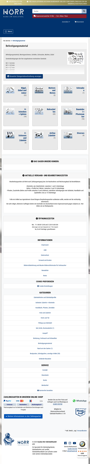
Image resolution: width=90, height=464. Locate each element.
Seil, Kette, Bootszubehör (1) (45, 328)
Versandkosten (82, 431)
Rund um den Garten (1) (45, 348)
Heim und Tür (45, 318)
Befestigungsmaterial (45, 343)
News (45, 276)
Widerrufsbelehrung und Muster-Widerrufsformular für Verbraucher (45, 265)
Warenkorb (45, 375)
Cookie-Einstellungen (45, 286)
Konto (45, 380)
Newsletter (45, 270)
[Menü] (86, 441)
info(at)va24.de (72, 451)
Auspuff (45, 333)
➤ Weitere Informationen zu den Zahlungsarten (23, 416)
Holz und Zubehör (45, 313)
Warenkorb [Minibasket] (79, 22)
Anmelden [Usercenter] (66, 22)
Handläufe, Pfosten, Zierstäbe (45, 308)
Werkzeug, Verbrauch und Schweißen (45, 338)
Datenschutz (45, 255)
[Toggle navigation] (8, 31)
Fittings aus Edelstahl (45, 323)
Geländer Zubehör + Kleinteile (45, 303)
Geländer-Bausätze (45, 359)
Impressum (45, 245)
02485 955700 (57, 404)
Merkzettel (45, 385)
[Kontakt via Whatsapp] (79, 401)
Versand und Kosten (45, 260)
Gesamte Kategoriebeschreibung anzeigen (24, 76)
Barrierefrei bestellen (45, 390)
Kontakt (45, 370)
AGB (45, 250)
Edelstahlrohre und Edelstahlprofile (45, 297)
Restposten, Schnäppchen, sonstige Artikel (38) (45, 353)
